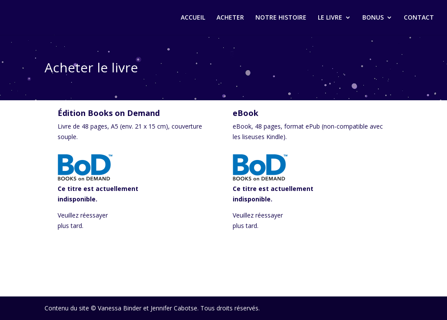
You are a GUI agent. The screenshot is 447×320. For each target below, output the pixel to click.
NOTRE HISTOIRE (280, 17)
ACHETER (230, 17)
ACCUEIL (193, 17)
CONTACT (419, 17)
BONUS (373, 17)
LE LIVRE (330, 17)
